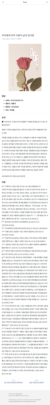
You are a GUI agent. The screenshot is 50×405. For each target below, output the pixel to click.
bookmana (19, 394)
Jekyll (17, 395)
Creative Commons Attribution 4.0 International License (24, 400)
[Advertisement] (25, 17)
